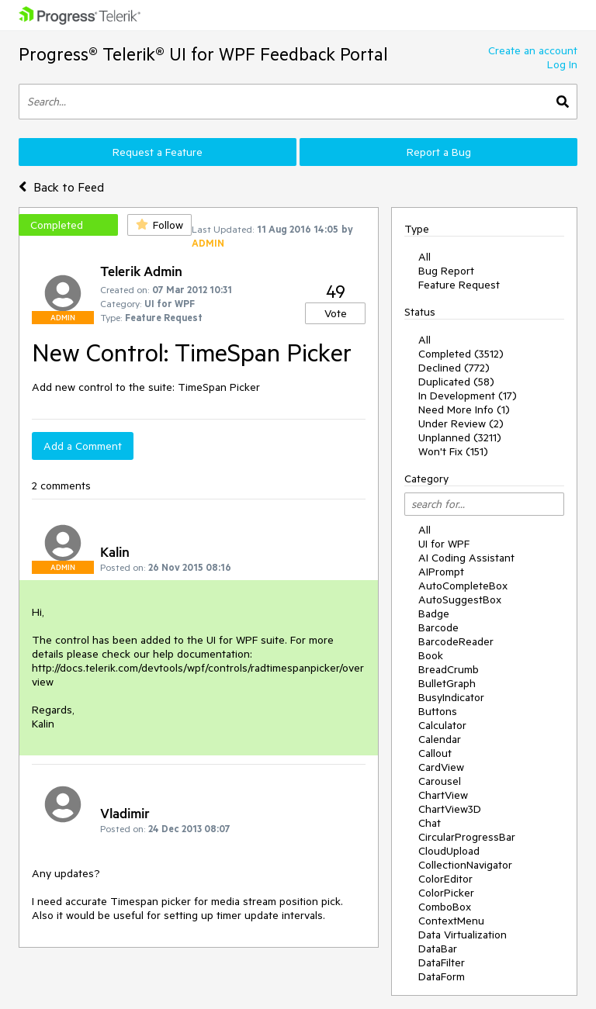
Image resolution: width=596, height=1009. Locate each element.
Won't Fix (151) (453, 451)
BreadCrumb (448, 669)
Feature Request (459, 285)
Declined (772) (454, 368)
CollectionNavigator (465, 865)
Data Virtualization (462, 935)
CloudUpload (449, 851)
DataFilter (441, 962)
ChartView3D (449, 809)
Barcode (438, 627)
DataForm (441, 976)
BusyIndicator (451, 697)
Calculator (442, 725)
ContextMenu (451, 921)
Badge (433, 613)
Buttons (437, 711)
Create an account (532, 50)
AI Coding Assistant (466, 558)
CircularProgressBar (466, 837)
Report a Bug (439, 152)
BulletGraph (447, 683)
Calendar (439, 739)
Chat (429, 823)
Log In (562, 64)
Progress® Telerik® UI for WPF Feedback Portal (203, 54)
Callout (435, 753)
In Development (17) (467, 396)
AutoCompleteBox (463, 586)
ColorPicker (446, 893)
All (424, 257)
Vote (335, 313)
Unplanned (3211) (459, 437)
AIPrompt (441, 572)
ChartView (443, 795)
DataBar (437, 948)
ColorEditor (445, 879)
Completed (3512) (461, 354)
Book (430, 655)
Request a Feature (158, 152)
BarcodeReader (456, 641)
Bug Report (446, 271)
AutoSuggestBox (459, 599)
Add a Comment (82, 446)
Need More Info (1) (464, 409)
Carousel (439, 781)
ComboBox (444, 907)
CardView (441, 767)
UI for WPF (444, 544)
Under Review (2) (461, 423)
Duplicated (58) (456, 382)
